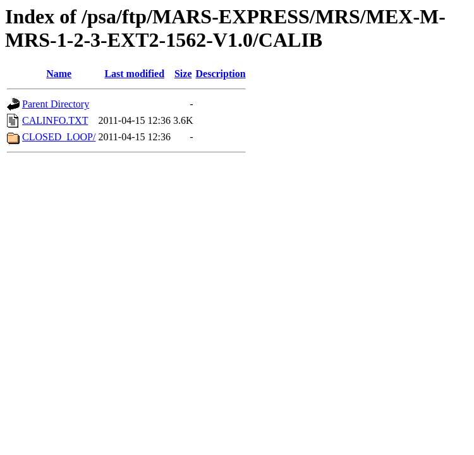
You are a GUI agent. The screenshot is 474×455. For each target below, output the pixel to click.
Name (58, 73)
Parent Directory (55, 104)
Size (183, 73)
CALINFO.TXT (55, 120)
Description (221, 73)
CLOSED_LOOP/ (58, 136)
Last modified (134, 73)
